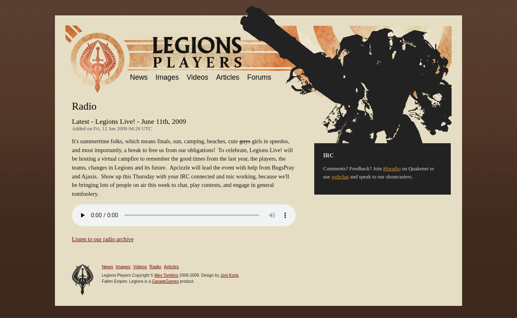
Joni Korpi (230, 275)
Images (167, 77)
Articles (228, 77)
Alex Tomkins (166, 275)
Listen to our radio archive (103, 239)
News (139, 77)
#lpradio (392, 168)
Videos (197, 77)
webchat (340, 177)
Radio (155, 266)
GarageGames (165, 281)
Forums (259, 77)
